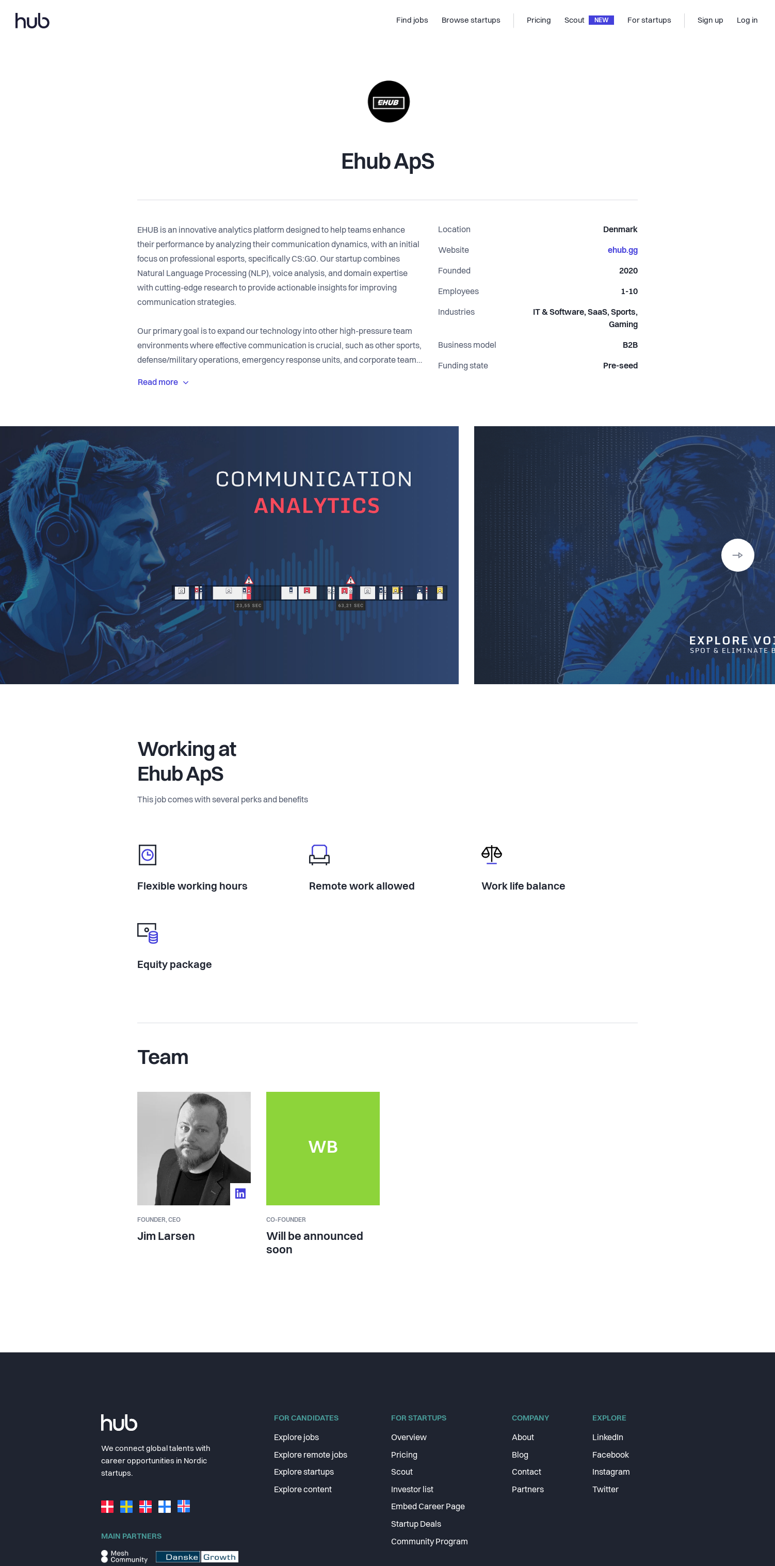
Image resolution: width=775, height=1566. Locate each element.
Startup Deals (416, 1525)
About (523, 1438)
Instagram (611, 1472)
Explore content (303, 1490)
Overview (409, 1438)
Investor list (412, 1490)
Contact (526, 1472)
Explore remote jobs (310, 1455)
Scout (402, 1472)
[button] (737, 555)
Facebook (610, 1455)
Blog (520, 1455)
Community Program (429, 1542)
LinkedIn (607, 1438)
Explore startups (304, 1472)
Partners (528, 1490)
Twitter (605, 1490)
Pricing (404, 1455)
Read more (163, 383)
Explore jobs (296, 1438)
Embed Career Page (428, 1507)
